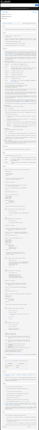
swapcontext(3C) (30, 374)
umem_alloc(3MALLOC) (16, 126)
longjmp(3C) (24, 374)
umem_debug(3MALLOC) (14, 81)
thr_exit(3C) (15, 404)
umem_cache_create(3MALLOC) (7, 23)
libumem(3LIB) (18, 374)
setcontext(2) (7, 374)
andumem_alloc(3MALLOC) (9, 54)
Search (36, 5)
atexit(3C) (13, 374)
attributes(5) (9, 360)
